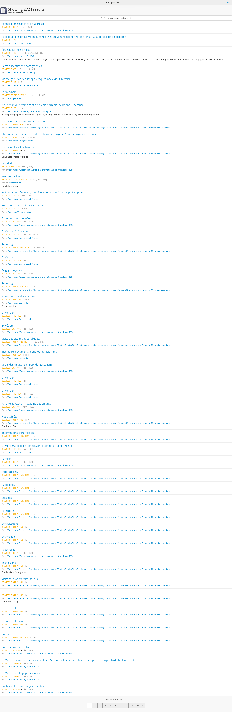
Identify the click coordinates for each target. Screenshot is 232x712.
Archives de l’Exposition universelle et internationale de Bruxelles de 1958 (40, 30)
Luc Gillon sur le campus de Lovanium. (25, 121)
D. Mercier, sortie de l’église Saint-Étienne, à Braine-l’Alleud (37, 446)
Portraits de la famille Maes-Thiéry (22, 205)
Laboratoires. (10, 471)
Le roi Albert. (9, 92)
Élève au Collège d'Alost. (16, 49)
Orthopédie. (9, 536)
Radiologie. (8, 484)
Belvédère (8, 325)
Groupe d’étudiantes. (14, 621)
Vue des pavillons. (12, 176)
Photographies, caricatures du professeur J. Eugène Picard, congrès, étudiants (49, 134)
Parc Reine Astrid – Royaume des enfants (26, 403)
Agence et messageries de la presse (23, 24)
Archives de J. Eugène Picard (20, 140)
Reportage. (8, 244)
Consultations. (10, 523)
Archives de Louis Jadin (18, 303)
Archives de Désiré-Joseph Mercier (23, 85)
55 (131, 705)
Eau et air (7, 163)
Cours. (5, 634)
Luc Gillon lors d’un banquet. (19, 147)
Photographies (14, 98)
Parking (6, 458)
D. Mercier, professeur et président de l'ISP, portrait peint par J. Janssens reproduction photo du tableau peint (68, 660)
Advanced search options (116, 18)
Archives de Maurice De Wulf (21, 56)
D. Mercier (8, 257)
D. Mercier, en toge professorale (21, 673)
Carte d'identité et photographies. (22, 66)
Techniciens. (9, 562)
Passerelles (8, 549)
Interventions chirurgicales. (18, 433)
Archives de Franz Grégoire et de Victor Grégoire (29, 111)
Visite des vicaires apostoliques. (21, 338)
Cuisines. (7, 497)
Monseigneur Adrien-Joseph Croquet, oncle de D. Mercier (36, 79)
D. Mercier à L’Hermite (15, 231)
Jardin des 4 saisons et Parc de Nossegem (27, 364)
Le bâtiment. (9, 608)
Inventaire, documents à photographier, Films (29, 351)
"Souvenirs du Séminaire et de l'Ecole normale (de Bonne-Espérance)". (44, 105)
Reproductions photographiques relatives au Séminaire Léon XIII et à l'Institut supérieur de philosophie (64, 36)
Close (228, 2)
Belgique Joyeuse (12, 270)
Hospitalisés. (9, 416)
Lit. (3, 592)
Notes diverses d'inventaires (19, 296)
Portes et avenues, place (16, 647)
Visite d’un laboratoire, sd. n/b (20, 579)
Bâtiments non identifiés (16, 218)
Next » (140, 705)
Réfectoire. (8, 510)
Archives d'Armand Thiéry (19, 43)
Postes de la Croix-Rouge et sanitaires (24, 686)
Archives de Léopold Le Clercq (21, 72)
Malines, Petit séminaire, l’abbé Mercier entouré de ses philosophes (42, 192)
